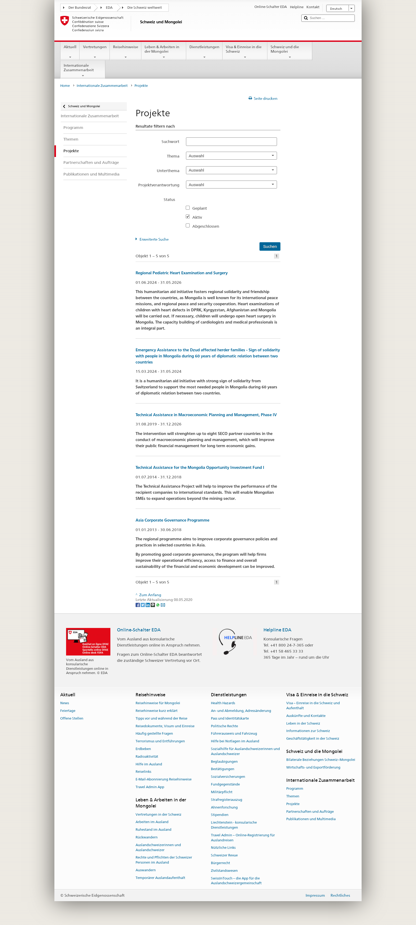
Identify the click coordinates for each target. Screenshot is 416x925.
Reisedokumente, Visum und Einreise (165, 726)
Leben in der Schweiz (303, 723)
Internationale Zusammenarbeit (83, 70)
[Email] (163, 605)
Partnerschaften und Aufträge (310, 812)
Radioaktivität (147, 756)
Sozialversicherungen (228, 777)
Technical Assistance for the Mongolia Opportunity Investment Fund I (200, 467)
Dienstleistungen (204, 52)
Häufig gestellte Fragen (154, 734)
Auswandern (146, 870)
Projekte (293, 804)
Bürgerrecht (220, 863)
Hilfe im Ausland (149, 764)
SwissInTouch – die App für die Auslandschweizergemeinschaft (236, 880)
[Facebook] (138, 605)
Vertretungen (94, 52)
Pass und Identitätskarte (230, 718)
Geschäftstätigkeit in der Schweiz (312, 738)
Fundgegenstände (225, 784)
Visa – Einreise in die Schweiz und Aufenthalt (313, 705)
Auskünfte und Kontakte (306, 716)
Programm (294, 789)
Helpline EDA (277, 629)
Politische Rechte (224, 726)
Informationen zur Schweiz (308, 731)
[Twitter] (143, 605)
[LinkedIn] (148, 605)
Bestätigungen (222, 769)
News (64, 703)
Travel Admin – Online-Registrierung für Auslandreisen (243, 837)
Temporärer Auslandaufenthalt (160, 878)
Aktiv (199, 217)
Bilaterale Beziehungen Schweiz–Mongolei (320, 760)
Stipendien (219, 815)
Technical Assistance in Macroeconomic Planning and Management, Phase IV (206, 414)
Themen (292, 796)
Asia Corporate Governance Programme (172, 520)
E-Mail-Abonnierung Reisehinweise (164, 780)
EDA (109, 8)
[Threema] (153, 605)
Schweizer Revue (224, 855)
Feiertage (67, 711)
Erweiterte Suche (154, 239)
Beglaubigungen (224, 762)
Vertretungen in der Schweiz (158, 814)
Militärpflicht (221, 792)
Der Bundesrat (79, 8)
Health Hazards (223, 703)
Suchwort (170, 141)
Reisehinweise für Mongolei (158, 703)
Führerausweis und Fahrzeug (234, 734)
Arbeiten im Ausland (152, 822)
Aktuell (70, 52)
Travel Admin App (150, 787)
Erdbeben (143, 749)
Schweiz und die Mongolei (290, 52)
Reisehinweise (125, 52)
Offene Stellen (71, 718)
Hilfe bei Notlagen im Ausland (235, 741)
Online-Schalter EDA (139, 629)
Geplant (201, 208)
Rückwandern (147, 837)
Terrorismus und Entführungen (160, 741)
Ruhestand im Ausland (153, 830)
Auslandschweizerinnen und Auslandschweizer (158, 847)
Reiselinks (143, 772)
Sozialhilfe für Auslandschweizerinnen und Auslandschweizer (245, 751)
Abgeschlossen (207, 226)
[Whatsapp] (158, 605)
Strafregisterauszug (226, 800)
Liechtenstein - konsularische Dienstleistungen (234, 824)
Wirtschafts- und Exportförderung (313, 767)
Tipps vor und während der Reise (161, 718)
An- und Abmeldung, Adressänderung (241, 711)
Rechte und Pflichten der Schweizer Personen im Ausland (164, 860)
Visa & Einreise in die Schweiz (245, 52)
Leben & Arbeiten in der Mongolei (164, 52)
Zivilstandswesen (224, 871)
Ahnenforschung (224, 807)
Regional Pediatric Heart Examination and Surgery (182, 272)
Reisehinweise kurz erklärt (156, 711)
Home (65, 86)
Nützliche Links (223, 848)
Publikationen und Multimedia (311, 819)
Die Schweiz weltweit (144, 8)
